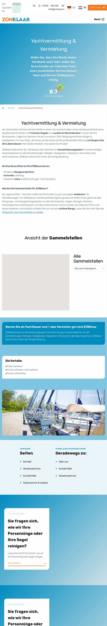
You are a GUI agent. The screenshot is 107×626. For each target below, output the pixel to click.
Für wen (11, 108)
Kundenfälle (28, 475)
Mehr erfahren (27, 563)
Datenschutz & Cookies (34, 482)
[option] (82, 7)
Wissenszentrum (30, 468)
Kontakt (25, 461)
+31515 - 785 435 (50, 5)
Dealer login (97, 7)
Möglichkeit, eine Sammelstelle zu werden (22, 212)
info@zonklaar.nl (56, 9)
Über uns (62, 461)
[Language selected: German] (77, 7)
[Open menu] (103, 19)
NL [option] (85, 7)
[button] (40, 271)
